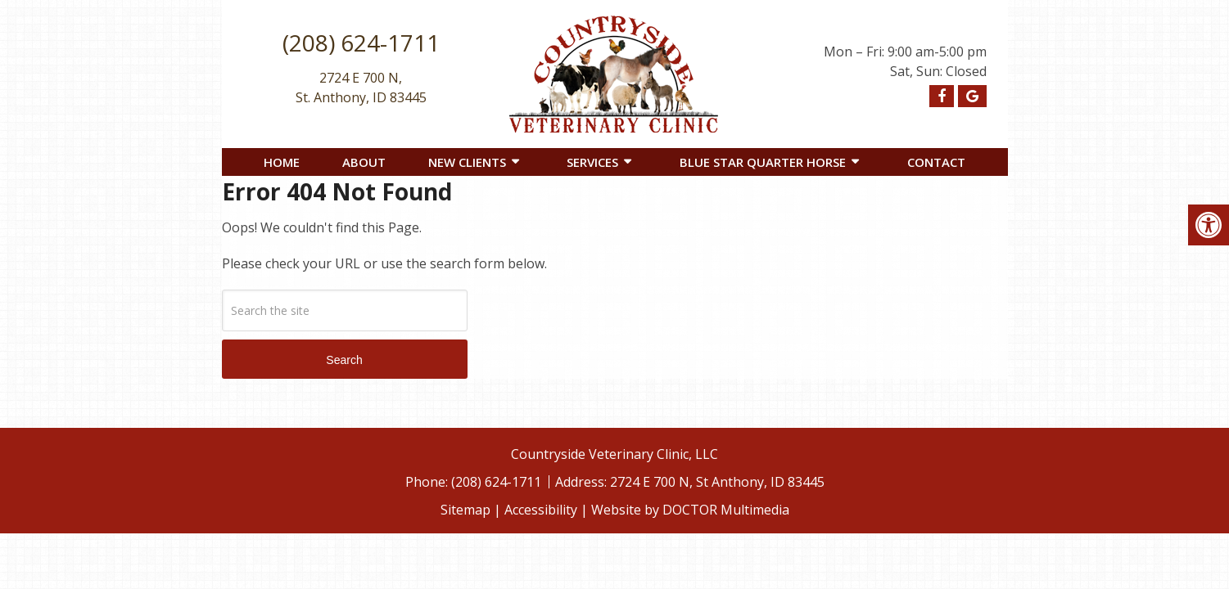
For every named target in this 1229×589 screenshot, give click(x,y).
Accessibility (540, 510)
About (364, 162)
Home (282, 162)
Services (592, 162)
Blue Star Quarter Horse (763, 162)
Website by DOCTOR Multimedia (690, 510)
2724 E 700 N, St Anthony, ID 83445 (717, 482)
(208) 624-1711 (361, 42)
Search (344, 359)
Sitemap (465, 510)
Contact (936, 162)
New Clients (467, 162)
